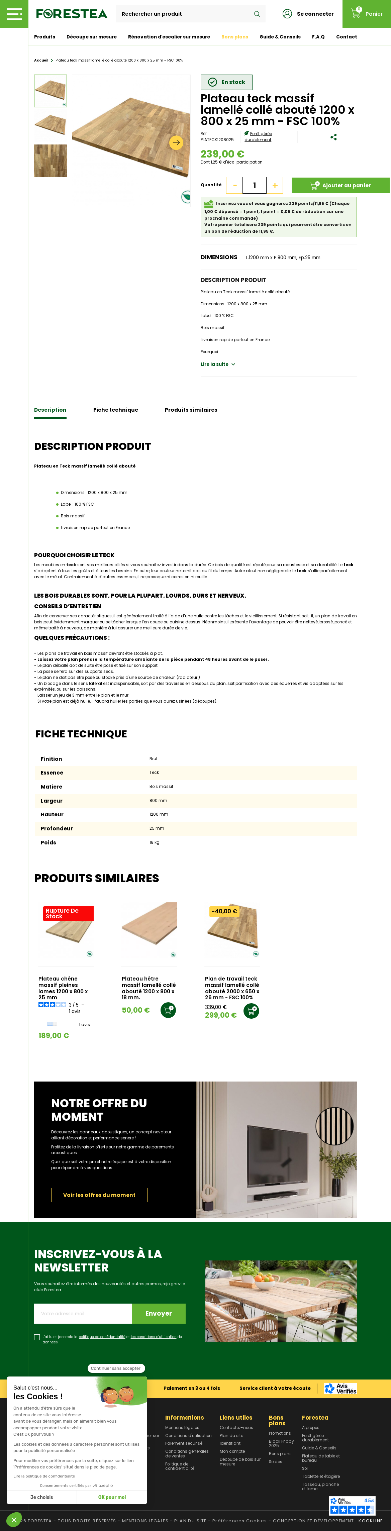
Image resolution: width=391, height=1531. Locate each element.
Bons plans (234, 37)
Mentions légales (182, 1428)
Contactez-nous (236, 1428)
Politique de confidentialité (179, 1466)
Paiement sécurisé (183, 1443)
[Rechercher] (191, 14)
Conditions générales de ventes (187, 1453)
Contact (346, 37)
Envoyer (158, 1313)
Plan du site (231, 1436)
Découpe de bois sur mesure (240, 1461)
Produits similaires (191, 410)
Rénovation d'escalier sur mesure (169, 37)
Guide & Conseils (280, 37)
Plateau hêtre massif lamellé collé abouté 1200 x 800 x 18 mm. (149, 988)
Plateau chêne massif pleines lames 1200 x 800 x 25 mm (63, 988)
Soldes (275, 1462)
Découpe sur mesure (92, 37)
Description (50, 410)
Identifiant (230, 1443)
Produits (44, 37)
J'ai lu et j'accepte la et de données (112, 1339)
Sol (305, 1468)
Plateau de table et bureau (321, 1458)
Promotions (280, 1433)
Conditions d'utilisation (188, 1436)
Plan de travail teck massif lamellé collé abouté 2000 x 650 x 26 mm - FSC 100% (232, 988)
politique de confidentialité (102, 1336)
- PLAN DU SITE (188, 1521)
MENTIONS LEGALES (145, 1521)
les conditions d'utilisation (154, 1336)
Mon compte (232, 1451)
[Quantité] (254, 185)
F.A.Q (318, 37)
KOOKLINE (371, 1521)
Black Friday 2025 (281, 1443)
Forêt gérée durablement (258, 136)
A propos (310, 1428)
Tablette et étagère (321, 1476)
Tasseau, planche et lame (320, 1487)
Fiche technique (115, 410)
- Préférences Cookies (237, 1521)
